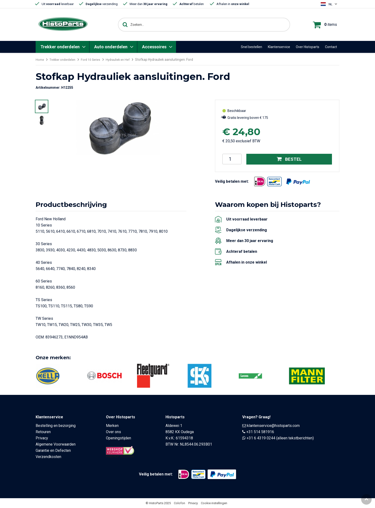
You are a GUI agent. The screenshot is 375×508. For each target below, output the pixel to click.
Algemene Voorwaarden (56, 444)
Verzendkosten (48, 456)
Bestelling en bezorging (56, 425)
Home (40, 59)
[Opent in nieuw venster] (259, 181)
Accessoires (154, 46)
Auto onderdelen (110, 46)
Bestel (289, 159)
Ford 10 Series (96, 59)
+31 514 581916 (260, 432)
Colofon (179, 503)
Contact (331, 47)
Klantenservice (279, 47)
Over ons (113, 432)
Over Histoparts (307, 47)
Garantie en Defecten (53, 450)
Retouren (43, 432)
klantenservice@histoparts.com (273, 425)
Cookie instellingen (214, 503)
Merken (112, 425)
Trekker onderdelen (60, 46)
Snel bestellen (251, 47)
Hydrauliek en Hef (125, 59)
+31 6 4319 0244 (261, 438)
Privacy (42, 438)
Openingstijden (118, 438)
